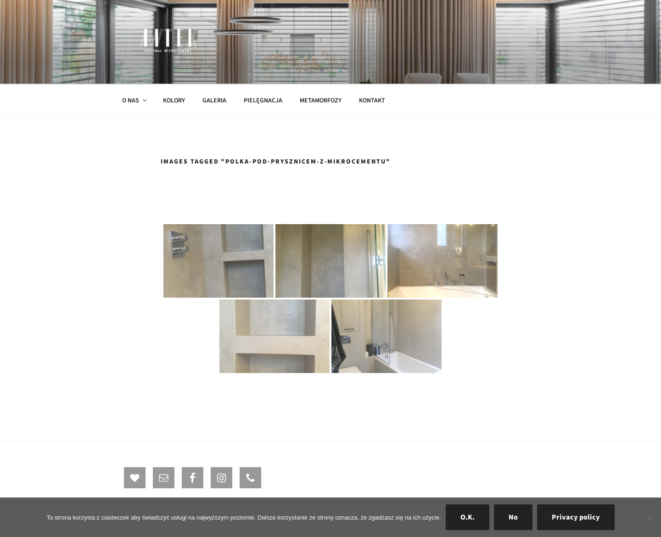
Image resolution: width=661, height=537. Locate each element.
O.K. (467, 517)
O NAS (135, 100)
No (513, 517)
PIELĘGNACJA (263, 100)
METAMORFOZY (321, 100)
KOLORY (174, 100)
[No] (649, 517)
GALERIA (214, 100)
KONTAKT (372, 100)
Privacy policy (576, 517)
